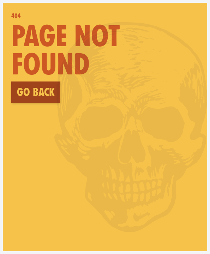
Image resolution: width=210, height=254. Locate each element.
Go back (36, 92)
